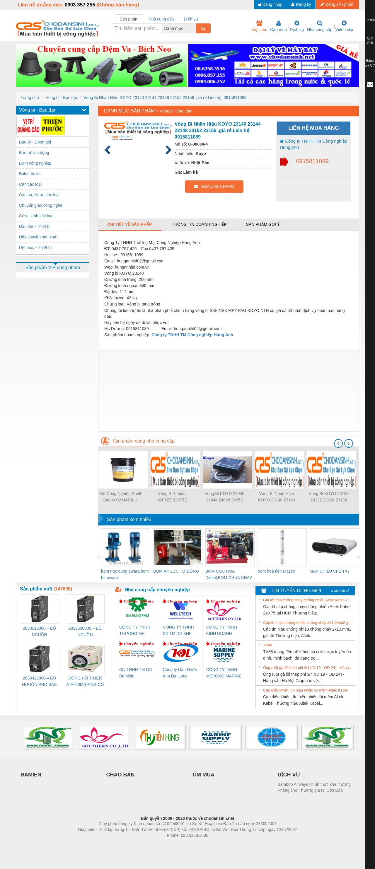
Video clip (344, 26)
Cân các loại (30, 184)
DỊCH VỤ (289, 775)
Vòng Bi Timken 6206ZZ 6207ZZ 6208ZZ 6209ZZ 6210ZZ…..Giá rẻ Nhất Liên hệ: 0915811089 (172, 497)
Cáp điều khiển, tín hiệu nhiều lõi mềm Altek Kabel (305, 690)
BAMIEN (31, 775)
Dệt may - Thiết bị (35, 247)
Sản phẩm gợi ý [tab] (263, 224)
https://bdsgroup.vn (179, 844)
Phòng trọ (150, 844)
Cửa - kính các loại (36, 216)
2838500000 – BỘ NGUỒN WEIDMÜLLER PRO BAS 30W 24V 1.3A (85, 632)
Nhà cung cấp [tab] (161, 19)
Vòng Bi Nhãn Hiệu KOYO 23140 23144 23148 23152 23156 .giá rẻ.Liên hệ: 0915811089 (164, 97)
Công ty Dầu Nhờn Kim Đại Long (180, 672)
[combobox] (194, 28)
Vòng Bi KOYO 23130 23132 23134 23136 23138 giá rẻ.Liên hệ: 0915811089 (329, 497)
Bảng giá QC (370, 63)
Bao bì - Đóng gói (35, 142)
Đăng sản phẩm (337, 4)
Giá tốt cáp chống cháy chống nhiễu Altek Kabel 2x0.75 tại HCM (308, 600)
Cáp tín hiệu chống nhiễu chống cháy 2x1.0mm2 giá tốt (308, 622)
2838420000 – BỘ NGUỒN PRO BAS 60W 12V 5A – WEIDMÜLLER (39, 682)
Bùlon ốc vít (29, 173)
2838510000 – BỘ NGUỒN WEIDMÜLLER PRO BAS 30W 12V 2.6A (39, 632)
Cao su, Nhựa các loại (39, 194)
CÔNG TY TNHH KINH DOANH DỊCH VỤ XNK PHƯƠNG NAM (221, 631)
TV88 (267, 645)
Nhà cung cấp (320, 26)
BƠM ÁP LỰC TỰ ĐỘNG (176, 571)
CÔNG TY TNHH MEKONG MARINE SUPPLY (224, 673)
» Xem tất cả (340, 591)
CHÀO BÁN (120, 775)
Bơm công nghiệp (35, 163)
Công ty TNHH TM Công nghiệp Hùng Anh (313, 144)
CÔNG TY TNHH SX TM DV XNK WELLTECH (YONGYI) (178, 631)
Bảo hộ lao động (34, 152)
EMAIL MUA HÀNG (214, 186)
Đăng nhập (270, 4)
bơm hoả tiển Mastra (276, 571)
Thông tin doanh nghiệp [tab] (199, 224)
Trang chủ (30, 97)
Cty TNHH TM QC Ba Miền (135, 672)
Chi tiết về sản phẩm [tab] (130, 224)
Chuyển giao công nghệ (40, 205)
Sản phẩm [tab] (129, 19)
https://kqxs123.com (215, 844)
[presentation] (338, 443)
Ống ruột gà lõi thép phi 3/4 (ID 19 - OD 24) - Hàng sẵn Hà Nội (308, 667)
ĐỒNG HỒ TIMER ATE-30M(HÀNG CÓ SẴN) (85, 682)
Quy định (370, 40)
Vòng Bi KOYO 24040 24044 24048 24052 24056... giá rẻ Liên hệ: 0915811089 (224, 497)
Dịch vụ (297, 26)
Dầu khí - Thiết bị (35, 226)
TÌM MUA (203, 775)
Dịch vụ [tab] (191, 19)
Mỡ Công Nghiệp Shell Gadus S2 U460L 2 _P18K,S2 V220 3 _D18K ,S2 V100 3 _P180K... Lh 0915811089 (120, 497)
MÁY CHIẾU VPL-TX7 (330, 571)
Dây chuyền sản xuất (38, 237)
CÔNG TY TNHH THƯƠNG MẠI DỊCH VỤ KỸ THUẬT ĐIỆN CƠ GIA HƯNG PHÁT (135, 631)
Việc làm (259, 26)
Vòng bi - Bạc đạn (61, 97)
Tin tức (370, 20)
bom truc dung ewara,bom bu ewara (125, 574)
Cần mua (278, 26)
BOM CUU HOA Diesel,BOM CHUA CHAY (228, 574)
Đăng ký (301, 4)
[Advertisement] (228, 390)
